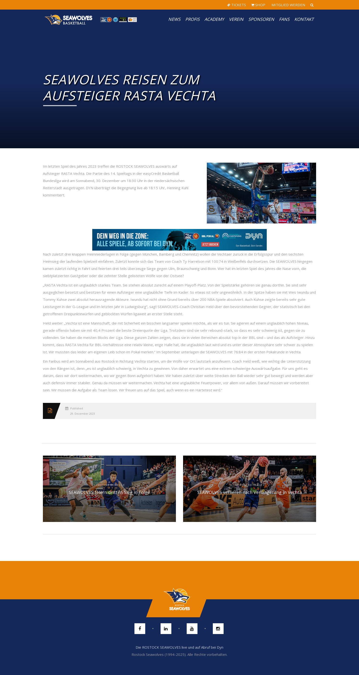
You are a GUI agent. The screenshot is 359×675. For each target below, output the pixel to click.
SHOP (258, 4)
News (174, 19)
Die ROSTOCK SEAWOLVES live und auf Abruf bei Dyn (179, 647)
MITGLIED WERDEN (288, 4)
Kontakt (304, 19)
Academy (214, 19)
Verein (236, 19)
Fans (284, 19)
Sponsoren (261, 19)
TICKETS (236, 4)
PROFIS (192, 19)
